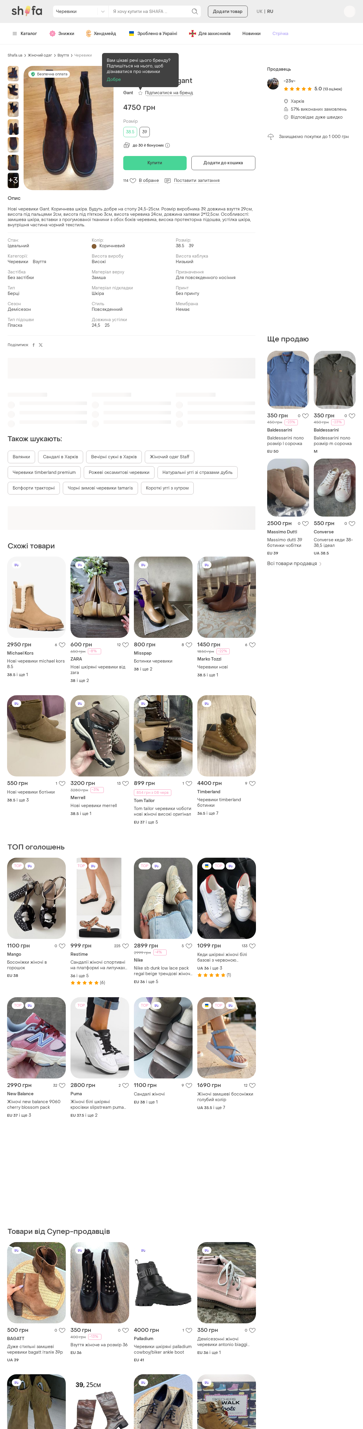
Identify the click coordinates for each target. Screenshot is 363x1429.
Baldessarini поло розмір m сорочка (333, 441)
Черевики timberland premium (44, 472)
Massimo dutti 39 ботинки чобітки (284, 542)
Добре (114, 79)
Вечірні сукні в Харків (114, 457)
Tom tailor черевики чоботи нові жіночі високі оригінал (162, 811)
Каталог (24, 33)
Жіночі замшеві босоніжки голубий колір (225, 1097)
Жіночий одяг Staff (169, 457)
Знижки (61, 33)
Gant (128, 93)
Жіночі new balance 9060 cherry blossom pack (33, 1104)
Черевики (83, 55)
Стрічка (280, 33)
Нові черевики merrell (93, 806)
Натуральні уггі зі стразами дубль (197, 472)
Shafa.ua (15, 55)
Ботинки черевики (153, 661)
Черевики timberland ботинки (219, 802)
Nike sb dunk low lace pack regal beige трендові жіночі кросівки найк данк (162, 971)
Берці (13, 293)
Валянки (21, 457)
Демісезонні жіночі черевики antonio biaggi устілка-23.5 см (222, 1341)
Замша (99, 278)
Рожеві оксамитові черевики (119, 472)
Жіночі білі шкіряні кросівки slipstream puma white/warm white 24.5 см (97, 1104)
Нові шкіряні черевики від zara (97, 670)
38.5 (130, 132)
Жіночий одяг (40, 55)
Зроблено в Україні (152, 33)
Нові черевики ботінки (31, 792)
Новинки (251, 33)
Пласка (15, 325)
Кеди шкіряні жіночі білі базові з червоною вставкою (222, 957)
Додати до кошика (223, 163)
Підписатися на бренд (169, 93)
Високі (99, 262)
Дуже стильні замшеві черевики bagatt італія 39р (35, 1349)
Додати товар (227, 11)
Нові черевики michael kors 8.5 (36, 664)
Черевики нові (212, 667)
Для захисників (210, 33)
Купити (154, 163)
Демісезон (19, 309)
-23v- (289, 81)
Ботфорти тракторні (34, 488)
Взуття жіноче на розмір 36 (99, 1345)
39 (144, 132)
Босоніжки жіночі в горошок (27, 965)
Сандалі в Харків (60, 457)
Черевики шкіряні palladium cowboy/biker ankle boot (163, 1349)
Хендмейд (101, 33)
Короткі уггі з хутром (167, 488)
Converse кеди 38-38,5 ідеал (333, 542)
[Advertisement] (311, 237)
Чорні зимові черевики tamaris (100, 488)
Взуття (63, 55)
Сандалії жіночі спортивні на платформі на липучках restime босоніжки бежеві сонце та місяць (97, 965)
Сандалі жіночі (149, 1094)
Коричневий (112, 246)
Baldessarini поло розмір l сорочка (285, 441)
